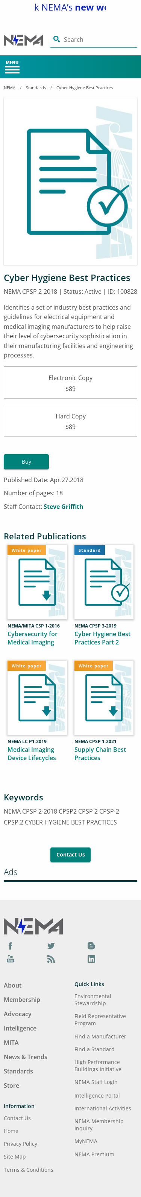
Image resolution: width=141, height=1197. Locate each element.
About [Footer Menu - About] (12, 985)
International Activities (102, 1108)
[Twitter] (51, 945)
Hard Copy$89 (70, 421)
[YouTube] (10, 959)
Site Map (15, 1156)
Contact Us (70, 854)
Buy (26, 461)
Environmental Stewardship (92, 999)
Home (11, 1130)
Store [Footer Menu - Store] (11, 1085)
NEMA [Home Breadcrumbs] (9, 87)
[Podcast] (51, 959)
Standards (36, 87)
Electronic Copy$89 (70, 382)
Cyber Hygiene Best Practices (84, 87)
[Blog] (91, 945)
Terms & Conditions (28, 1169)
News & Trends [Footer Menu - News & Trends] (25, 1057)
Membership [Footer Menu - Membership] (22, 999)
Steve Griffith (63, 506)
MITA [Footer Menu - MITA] (11, 1042)
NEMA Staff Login (96, 1082)
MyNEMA (85, 1141)
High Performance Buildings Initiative (97, 1065)
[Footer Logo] (33, 925)
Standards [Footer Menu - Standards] (18, 1071)
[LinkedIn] (91, 959)
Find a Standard (94, 1049)
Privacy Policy (20, 1143)
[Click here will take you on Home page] (27, 40)
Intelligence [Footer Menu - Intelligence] (20, 1028)
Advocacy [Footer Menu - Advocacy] (18, 1014)
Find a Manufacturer (100, 1036)
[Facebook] (10, 945)
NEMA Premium (94, 1154)
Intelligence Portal (97, 1095)
